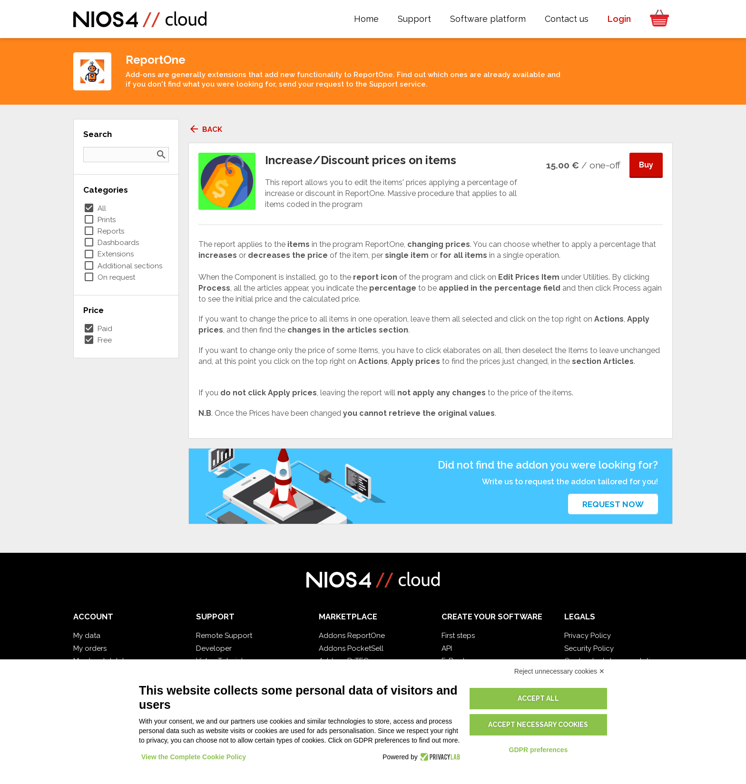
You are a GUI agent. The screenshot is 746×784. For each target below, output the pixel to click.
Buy (646, 164)
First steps (458, 635)
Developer (214, 648)
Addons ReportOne (352, 635)
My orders (90, 648)
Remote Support (224, 635)
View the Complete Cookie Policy (193, 757)
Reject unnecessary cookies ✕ (559, 671)
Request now (613, 504)
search (161, 154)
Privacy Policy (587, 635)
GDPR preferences (538, 750)
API (447, 648)
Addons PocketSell (351, 648)
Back (205, 129)
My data (86, 635)
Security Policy (589, 648)
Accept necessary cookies (538, 724)
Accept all (538, 698)
